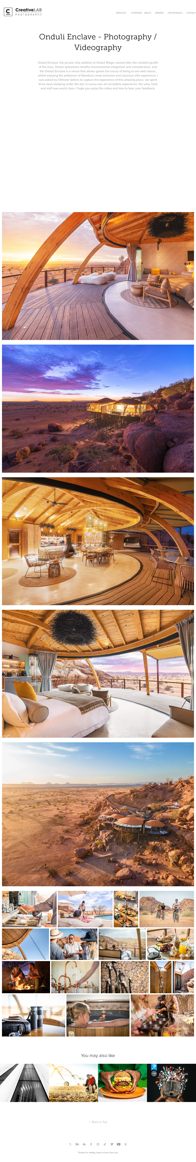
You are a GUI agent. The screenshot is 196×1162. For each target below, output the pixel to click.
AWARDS (159, 12)
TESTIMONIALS (175, 12)
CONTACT (191, 12)
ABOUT (147, 12)
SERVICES (121, 12)
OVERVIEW (136, 12)
